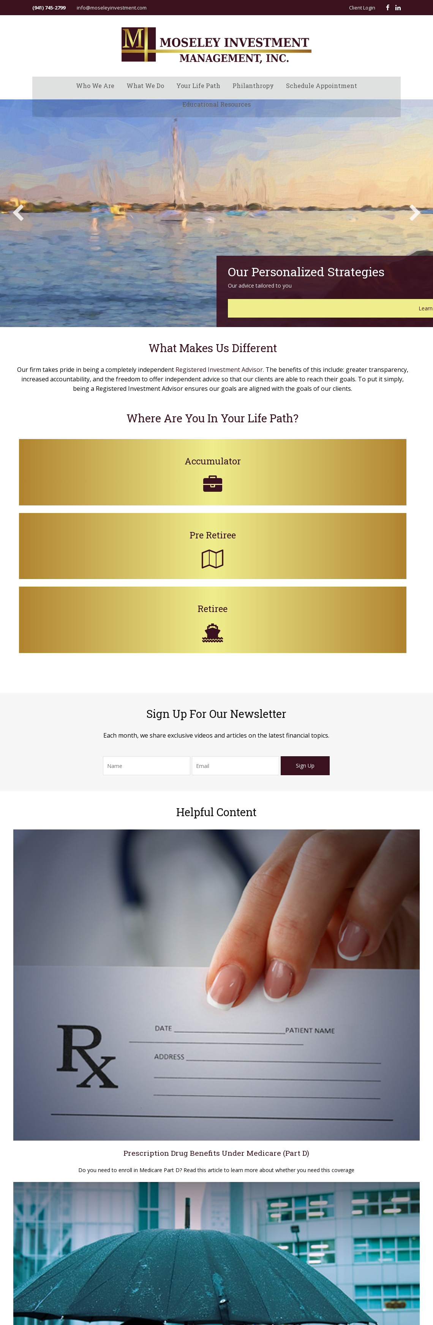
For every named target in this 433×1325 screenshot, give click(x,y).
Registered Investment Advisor (243, 400)
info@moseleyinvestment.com (112, 7)
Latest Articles (370, 1067)
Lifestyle (363, 1057)
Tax (358, 1039)
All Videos (365, 1076)
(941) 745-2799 (48, 7)
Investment (367, 1011)
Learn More (356, 325)
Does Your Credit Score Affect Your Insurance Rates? (216, 883)
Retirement (366, 1002)
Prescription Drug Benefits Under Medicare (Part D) (94, 883)
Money (362, 1048)
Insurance (365, 1030)
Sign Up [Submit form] (305, 671)
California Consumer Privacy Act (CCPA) (77, 1061)
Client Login (362, 7)
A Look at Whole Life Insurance (339, 883)
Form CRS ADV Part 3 (55, 1095)
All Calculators (370, 1086)
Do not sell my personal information (123, 1068)
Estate (361, 1020)
